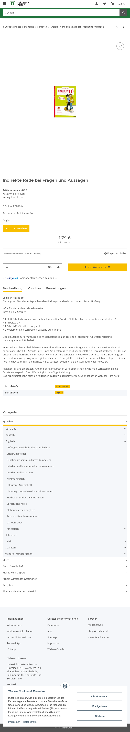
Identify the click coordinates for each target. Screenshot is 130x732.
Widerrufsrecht (56, 649)
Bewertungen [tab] (56, 288)
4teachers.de (95, 624)
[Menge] (28, 267)
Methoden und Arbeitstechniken (25, 497)
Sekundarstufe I (62, 386)
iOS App (11, 649)
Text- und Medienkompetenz (23, 516)
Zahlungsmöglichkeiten (20, 631)
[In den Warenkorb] (5, 38)
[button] (97, 3)
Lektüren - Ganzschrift (19, 485)
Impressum (14, 722)
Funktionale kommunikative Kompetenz (29, 460)
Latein (8, 541)
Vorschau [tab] (34, 288)
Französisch (12, 528)
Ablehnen (99, 716)
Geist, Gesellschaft (13, 566)
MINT (6, 560)
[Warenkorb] (118, 3)
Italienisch (11, 535)
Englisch (20, 193)
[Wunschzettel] (105, 3)
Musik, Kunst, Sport (14, 572)
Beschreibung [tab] (12, 288)
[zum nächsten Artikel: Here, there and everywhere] (123, 26)
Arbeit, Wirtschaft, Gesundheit (20, 578)
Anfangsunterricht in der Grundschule (28, 447)
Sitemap (52, 637)
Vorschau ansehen (16, 228)
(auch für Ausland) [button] (32, 253)
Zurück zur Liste (13, 26)
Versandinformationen (19, 637)
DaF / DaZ (10, 428)
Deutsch (10, 435)
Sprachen (8, 421)
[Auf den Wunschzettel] (120, 46)
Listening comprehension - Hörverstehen (30, 491)
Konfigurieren (99, 706)
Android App (14, 643)
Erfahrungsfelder (16, 453)
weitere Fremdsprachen (18, 553)
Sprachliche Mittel (17, 503)
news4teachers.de (98, 637)
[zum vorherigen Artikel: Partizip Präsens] (116, 26)
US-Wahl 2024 (15, 522)
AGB (49, 631)
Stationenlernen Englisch (21, 510)
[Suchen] (61, 12)
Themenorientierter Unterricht (20, 591)
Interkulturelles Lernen (20, 472)
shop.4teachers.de (98, 631)
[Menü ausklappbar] (4, 2)
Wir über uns (14, 625)
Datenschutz (30, 722)
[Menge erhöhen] (58, 267)
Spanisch (10, 547)
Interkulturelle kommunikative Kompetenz (31, 466)
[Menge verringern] (6, 267)
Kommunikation (16, 478)
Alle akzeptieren (99, 696)
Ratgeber (8, 585)
